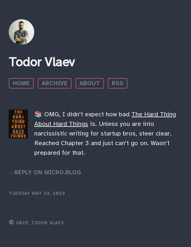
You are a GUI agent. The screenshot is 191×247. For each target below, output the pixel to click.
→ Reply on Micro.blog (45, 172)
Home (21, 83)
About (89, 83)
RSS (117, 83)
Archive (55, 83)
